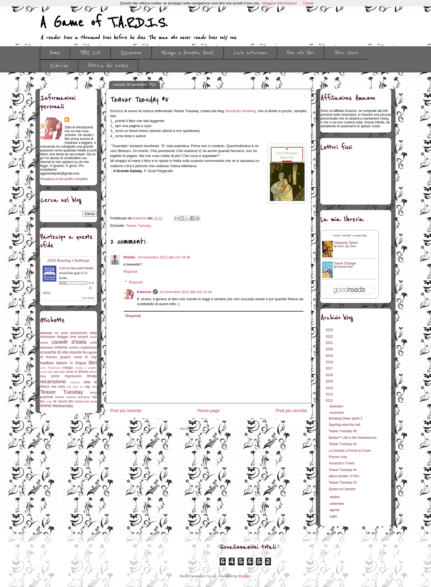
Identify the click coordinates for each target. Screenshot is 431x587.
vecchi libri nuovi (70, 401)
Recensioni (131, 52)
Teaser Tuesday (138, 226)
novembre (337, 413)
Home (55, 52)
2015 (330, 381)
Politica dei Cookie (108, 65)
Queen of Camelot (342, 489)
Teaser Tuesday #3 (343, 482)
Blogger (244, 576)
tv (55, 401)
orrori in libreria (77, 372)
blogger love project (72, 337)
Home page (208, 410)
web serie (90, 401)
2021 (330, 343)
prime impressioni (66, 376)
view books (88, 297)
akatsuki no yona (54, 333)
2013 (330, 394)
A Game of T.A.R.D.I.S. (103, 23)
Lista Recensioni (50, 367)
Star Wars (346, 52)
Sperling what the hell (344, 425)
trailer (49, 401)
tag (87, 386)
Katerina (144, 292)
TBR (94, 386)
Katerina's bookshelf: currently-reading (349, 236)
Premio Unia (338, 457)
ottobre (335, 497)
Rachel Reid (345, 266)
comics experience (83, 347)
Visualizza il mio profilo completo (64, 179)
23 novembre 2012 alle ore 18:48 (164, 257)
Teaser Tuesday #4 (343, 470)
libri (93, 362)
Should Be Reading (240, 111)
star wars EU (75, 386)
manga (68, 368)
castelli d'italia (68, 342)
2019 (330, 356)
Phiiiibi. (129, 257)
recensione (53, 381)
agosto (335, 510)
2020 (330, 349)
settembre (337, 504)
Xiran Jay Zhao (347, 246)
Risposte (136, 282)
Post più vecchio (291, 410)
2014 (330, 388)
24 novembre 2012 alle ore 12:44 (185, 292)
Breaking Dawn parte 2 (345, 418)
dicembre (337, 406)
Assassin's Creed (341, 463)
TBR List (90, 52)
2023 (330, 330)
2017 (330, 368)
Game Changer (345, 263)
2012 (330, 401)
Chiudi (308, 3)
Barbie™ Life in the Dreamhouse (353, 438)
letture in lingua (71, 363)
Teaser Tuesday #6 (343, 431)
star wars (58, 386)
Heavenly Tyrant (346, 243)
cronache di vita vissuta (60, 352)
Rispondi (130, 271)
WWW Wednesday (56, 406)
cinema (61, 347)
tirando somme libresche (72, 397)
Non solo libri (300, 52)
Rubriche (59, 65)
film (85, 352)
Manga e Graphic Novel (188, 52)
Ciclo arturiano (250, 52)
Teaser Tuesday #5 (343, 444)
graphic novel (71, 357)
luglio (334, 516)
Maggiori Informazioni (280, 3)
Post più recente (125, 410)
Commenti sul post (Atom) (216, 428)
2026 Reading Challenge (68, 260)
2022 (330, 336)
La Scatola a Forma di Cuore (350, 451)
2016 (330, 375)
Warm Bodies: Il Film (344, 476)
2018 (330, 362)
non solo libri (56, 371)
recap (92, 376)
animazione (78, 333)
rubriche (75, 382)
